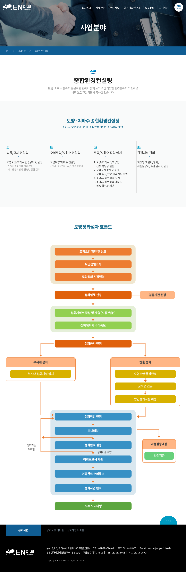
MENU (179, 7)
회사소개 (86, 8)
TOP (168, 520)
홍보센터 (150, 8)
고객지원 (164, 8)
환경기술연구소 (132, 8)
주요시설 (114, 8)
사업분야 (100, 8)
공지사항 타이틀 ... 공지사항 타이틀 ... (66, 530)
